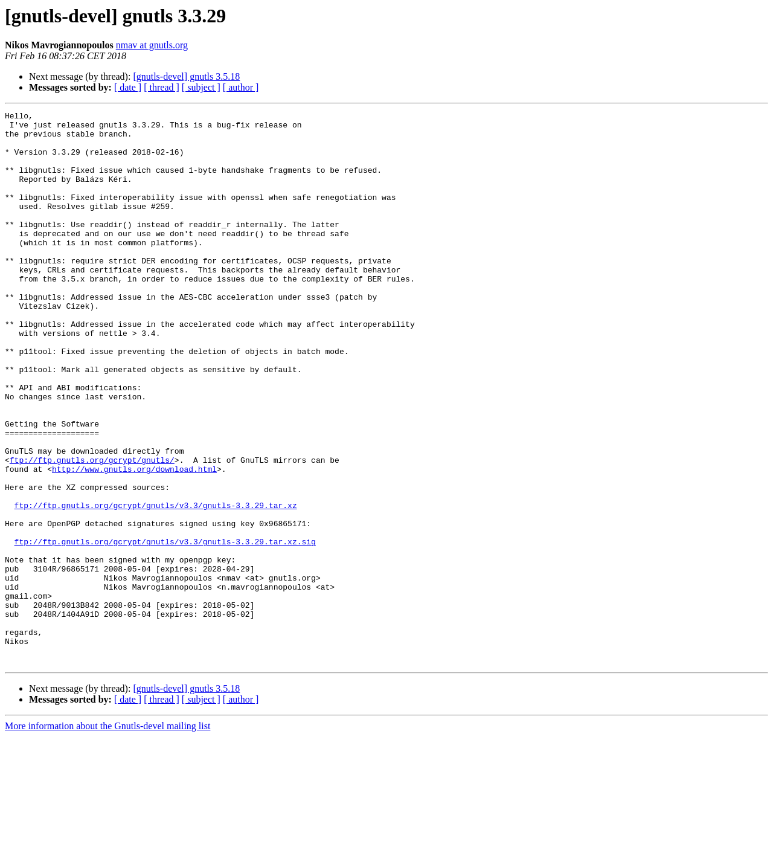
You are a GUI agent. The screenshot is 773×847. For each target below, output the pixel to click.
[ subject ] (201, 87)
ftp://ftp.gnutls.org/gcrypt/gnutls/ (92, 530)
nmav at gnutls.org (152, 45)
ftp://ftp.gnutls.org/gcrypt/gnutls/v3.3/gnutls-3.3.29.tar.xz (155, 584)
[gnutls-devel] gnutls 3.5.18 (186, 76)
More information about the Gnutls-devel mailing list (107, 836)
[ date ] (127, 87)
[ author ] (241, 87)
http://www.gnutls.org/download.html (134, 541)
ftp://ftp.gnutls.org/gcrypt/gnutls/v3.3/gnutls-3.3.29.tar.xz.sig (165, 628)
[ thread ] (161, 87)
